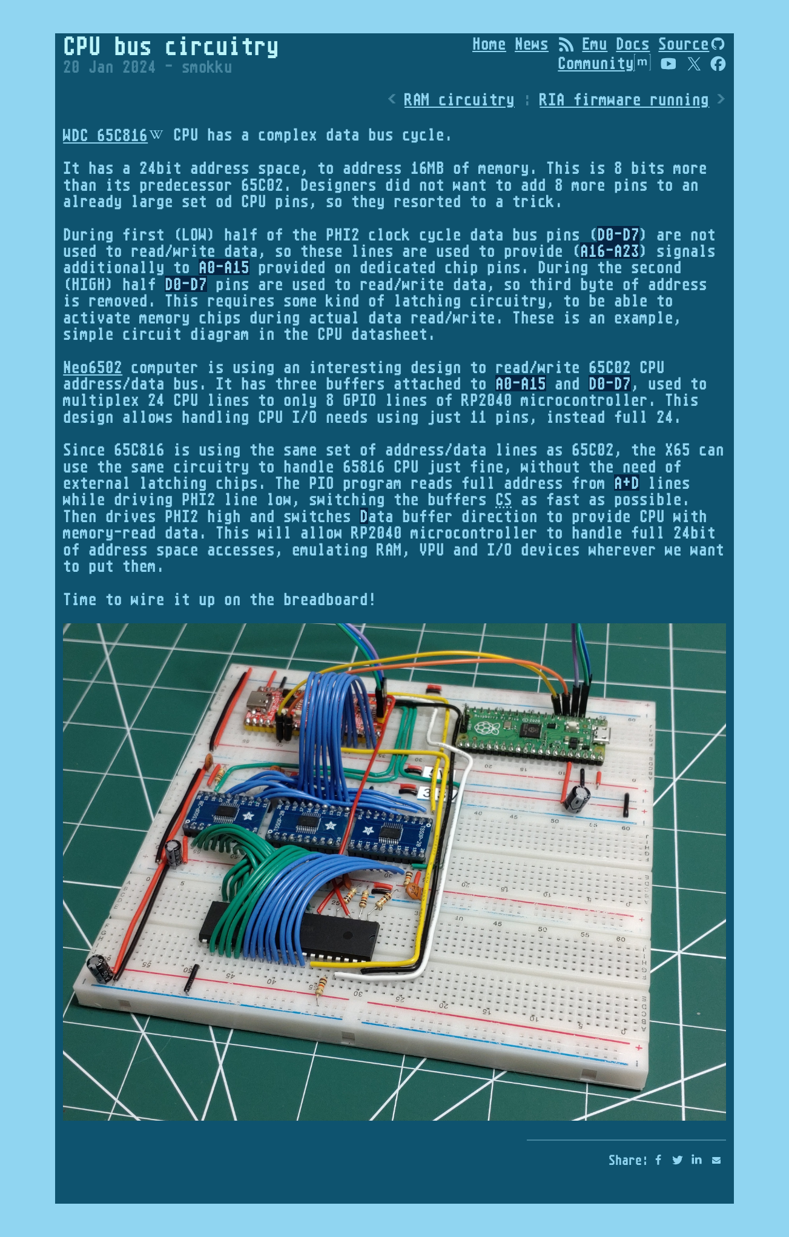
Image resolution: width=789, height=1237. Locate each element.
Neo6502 (92, 367)
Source (683, 43)
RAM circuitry (459, 99)
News (532, 43)
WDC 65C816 (105, 135)
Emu (594, 43)
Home (489, 43)
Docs (633, 43)
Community (604, 63)
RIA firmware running (624, 99)
